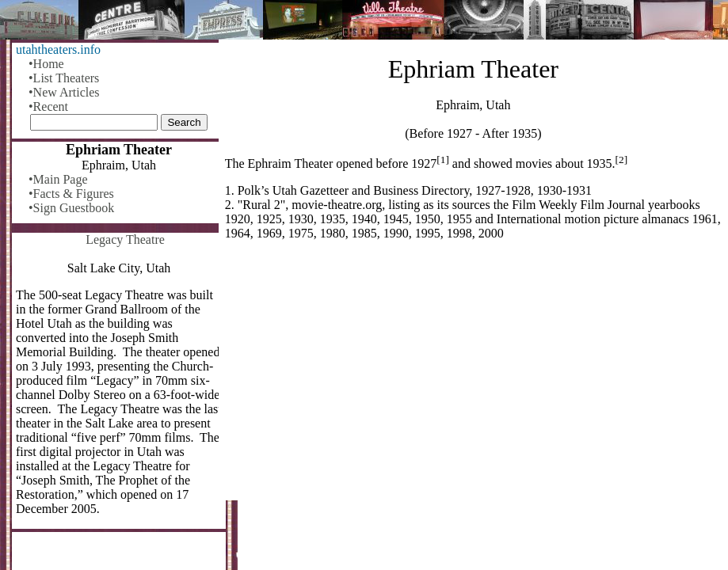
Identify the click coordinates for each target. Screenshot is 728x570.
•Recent (48, 106)
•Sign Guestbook (71, 208)
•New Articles (64, 92)
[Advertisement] (473, 377)
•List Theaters (64, 78)
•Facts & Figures (71, 193)
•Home (46, 63)
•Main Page (58, 179)
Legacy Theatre (125, 239)
